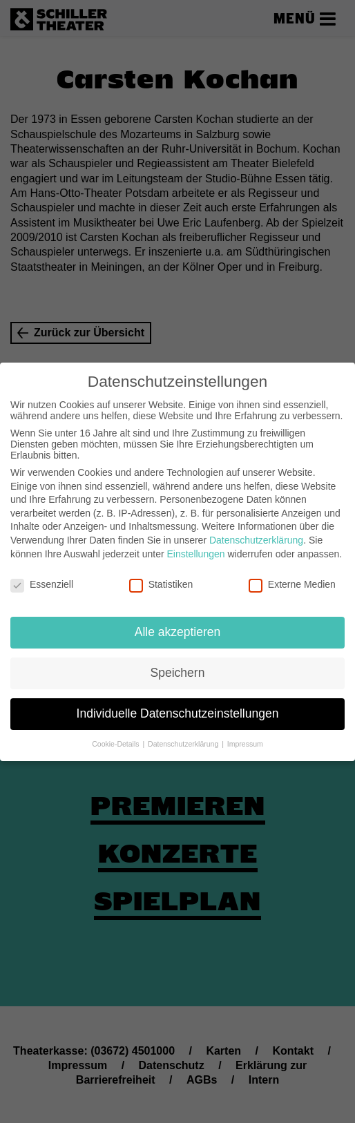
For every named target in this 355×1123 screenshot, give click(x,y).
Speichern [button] (178, 667)
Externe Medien (292, 579)
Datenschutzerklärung (256, 534)
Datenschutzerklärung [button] (184, 738)
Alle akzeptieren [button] (178, 626)
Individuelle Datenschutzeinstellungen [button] (178, 708)
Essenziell (41, 579)
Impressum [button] (245, 738)
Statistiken (161, 579)
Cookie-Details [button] (116, 738)
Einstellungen (195, 548)
